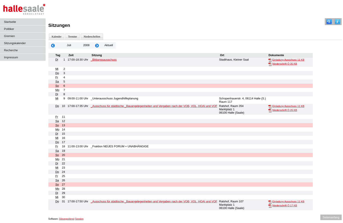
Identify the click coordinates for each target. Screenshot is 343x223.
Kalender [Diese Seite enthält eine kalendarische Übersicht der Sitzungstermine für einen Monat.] (57, 36)
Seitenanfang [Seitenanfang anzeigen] (331, 217)
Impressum (11, 57)
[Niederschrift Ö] (270, 64)
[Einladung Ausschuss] (270, 60)
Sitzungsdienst (66, 218)
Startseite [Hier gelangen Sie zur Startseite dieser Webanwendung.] (10, 22)
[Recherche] (329, 21)
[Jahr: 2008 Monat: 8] (97, 45)
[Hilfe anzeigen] (337, 21)
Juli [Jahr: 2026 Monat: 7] (69, 45)
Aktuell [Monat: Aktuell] (108, 45)
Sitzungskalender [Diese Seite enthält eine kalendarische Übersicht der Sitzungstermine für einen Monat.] (15, 43)
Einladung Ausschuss (288, 59)
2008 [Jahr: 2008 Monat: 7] (86, 45)
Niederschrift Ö (284, 63)
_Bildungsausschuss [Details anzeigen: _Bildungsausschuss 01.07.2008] (104, 59)
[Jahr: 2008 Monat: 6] (53, 45)
